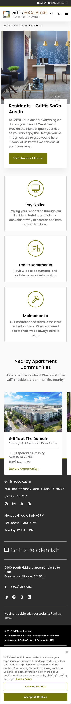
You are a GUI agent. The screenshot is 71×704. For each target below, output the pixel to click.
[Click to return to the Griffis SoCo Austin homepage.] (24, 14)
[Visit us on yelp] (21, 503)
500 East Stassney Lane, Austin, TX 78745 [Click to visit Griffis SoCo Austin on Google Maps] (34, 489)
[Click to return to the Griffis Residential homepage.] (31, 550)
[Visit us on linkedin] (29, 597)
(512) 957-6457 (15, 496)
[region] (35, 675)
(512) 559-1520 (20, 462)
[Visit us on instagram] (14, 503)
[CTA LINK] (35, 203)
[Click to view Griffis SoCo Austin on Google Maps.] (51, 14)
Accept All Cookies (35, 697)
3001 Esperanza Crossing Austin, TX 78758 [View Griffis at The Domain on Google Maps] (27, 455)
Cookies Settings (35, 686)
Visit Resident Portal (28, 158)
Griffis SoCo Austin (15, 25)
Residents (35, 25)
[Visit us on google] (6, 503)
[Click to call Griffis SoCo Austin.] (59, 14)
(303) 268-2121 (18, 587)
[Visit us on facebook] (29, 503)
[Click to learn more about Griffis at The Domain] (33, 412)
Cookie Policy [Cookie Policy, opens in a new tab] (24, 679)
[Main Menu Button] (67, 14)
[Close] (67, 652)
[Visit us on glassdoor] (21, 597)
